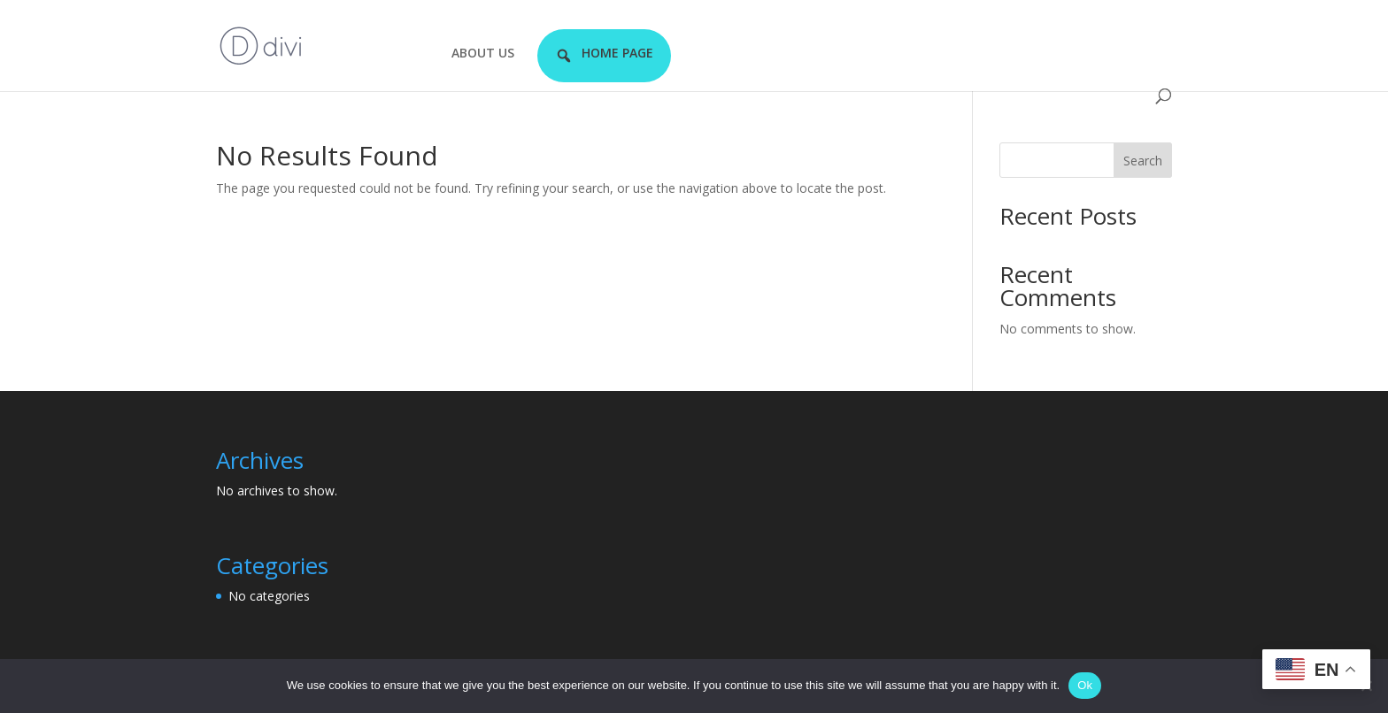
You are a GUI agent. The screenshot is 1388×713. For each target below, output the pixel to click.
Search (1142, 160)
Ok (1084, 685)
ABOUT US (482, 54)
